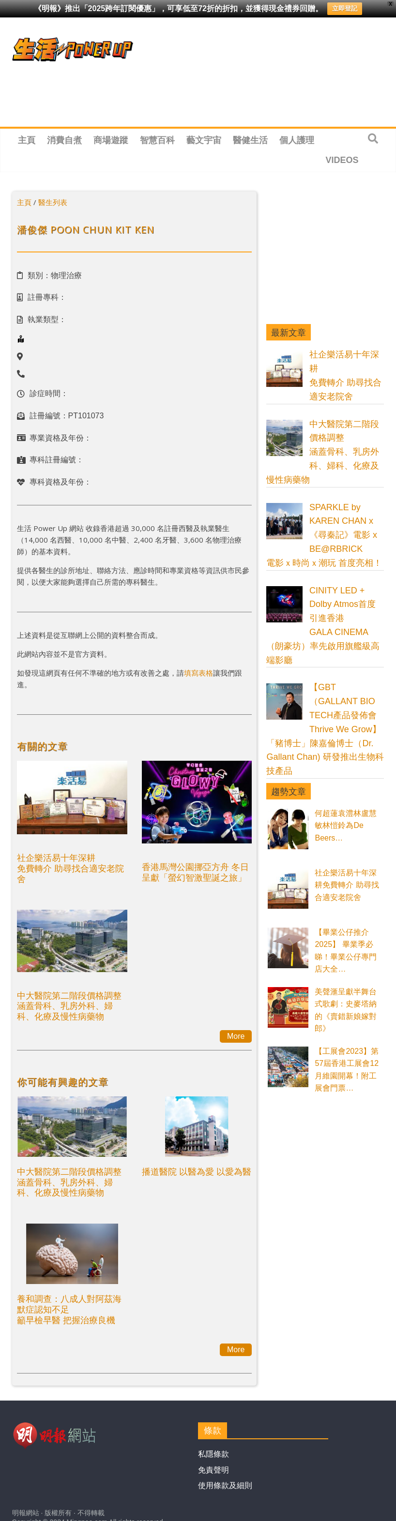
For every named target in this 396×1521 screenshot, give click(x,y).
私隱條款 (213, 1454)
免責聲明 (213, 1470)
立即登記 (344, 8)
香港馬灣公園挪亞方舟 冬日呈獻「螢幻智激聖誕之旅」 (195, 872)
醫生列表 (52, 202)
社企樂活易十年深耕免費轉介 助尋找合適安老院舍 (70, 868)
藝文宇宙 (203, 140)
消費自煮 (64, 140)
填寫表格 (198, 673)
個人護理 (296, 140)
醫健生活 (250, 140)
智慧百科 (157, 140)
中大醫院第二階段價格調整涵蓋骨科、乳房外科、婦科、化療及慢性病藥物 (69, 1005)
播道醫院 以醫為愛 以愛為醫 (196, 1171)
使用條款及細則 (225, 1485)
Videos (342, 160)
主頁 (26, 140)
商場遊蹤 (110, 140)
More (235, 1036)
